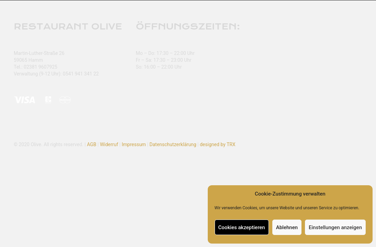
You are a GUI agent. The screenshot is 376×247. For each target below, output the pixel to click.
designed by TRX (218, 144)
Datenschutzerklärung (172, 144)
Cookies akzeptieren (241, 227)
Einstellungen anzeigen (335, 227)
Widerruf (109, 144)
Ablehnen (287, 227)
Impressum (134, 144)
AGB (91, 144)
